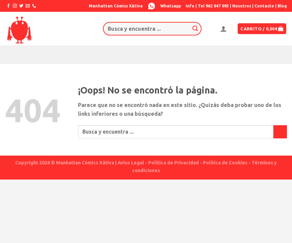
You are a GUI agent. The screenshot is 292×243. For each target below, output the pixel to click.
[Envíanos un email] (28, 6)
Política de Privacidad (173, 162)
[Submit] (195, 28)
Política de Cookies (225, 162)
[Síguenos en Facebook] (8, 6)
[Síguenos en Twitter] (21, 6)
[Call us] (34, 6)
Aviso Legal (130, 162)
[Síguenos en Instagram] (15, 6)
